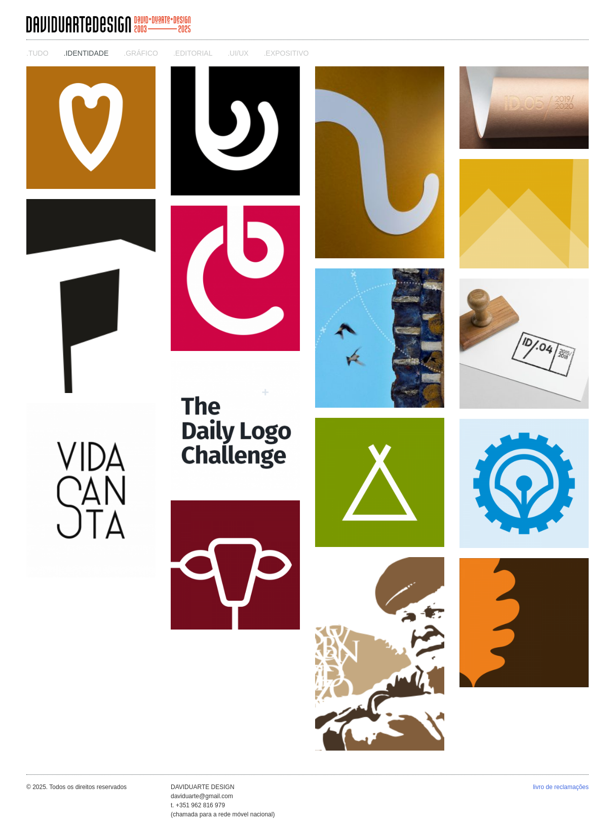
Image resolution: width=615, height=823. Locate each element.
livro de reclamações (561, 787)
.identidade (86, 53)
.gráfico (141, 53)
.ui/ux (237, 53)
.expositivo (286, 53)
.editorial (193, 53)
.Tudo (37, 53)
